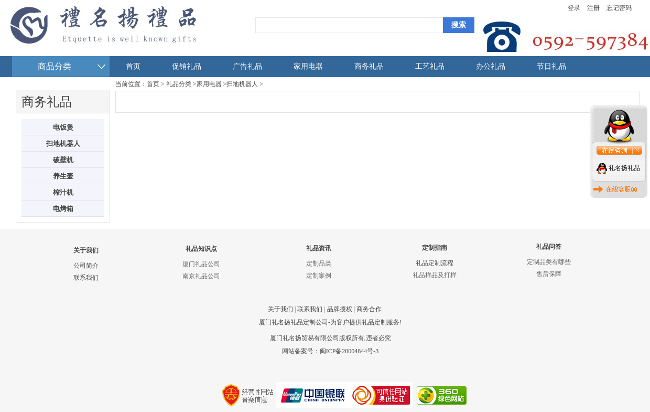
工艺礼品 (430, 66)
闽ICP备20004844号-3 (349, 351)
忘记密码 (619, 8)
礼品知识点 (201, 248)
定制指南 (434, 247)
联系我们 (86, 277)
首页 (133, 66)
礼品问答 (548, 246)
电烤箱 (63, 209)
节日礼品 (551, 66)
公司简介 (86, 265)
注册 (593, 8)
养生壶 (63, 176)
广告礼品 (247, 66)
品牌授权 (339, 309)
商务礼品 (369, 66)
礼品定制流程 (434, 263)
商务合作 (369, 309)
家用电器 (308, 66)
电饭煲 (63, 127)
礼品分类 (178, 84)
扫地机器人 (63, 143)
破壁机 (63, 160)
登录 (574, 8)
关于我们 (86, 250)
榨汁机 (63, 192)
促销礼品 (186, 66)
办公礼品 (490, 66)
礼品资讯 (318, 248)
